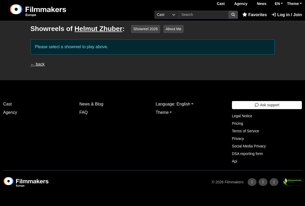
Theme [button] (293, 4)
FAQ (83, 112)
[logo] (50, 10)
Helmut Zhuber (98, 29)
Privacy (238, 138)
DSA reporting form (247, 154)
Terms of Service (245, 131)
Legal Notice (242, 116)
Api (234, 161)
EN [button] (277, 4)
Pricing (237, 123)
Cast (221, 4)
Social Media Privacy (249, 146)
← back (38, 64)
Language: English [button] (173, 104)
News (262, 4)
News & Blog (91, 104)
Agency (241, 4)
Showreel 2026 (145, 29)
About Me (173, 29)
